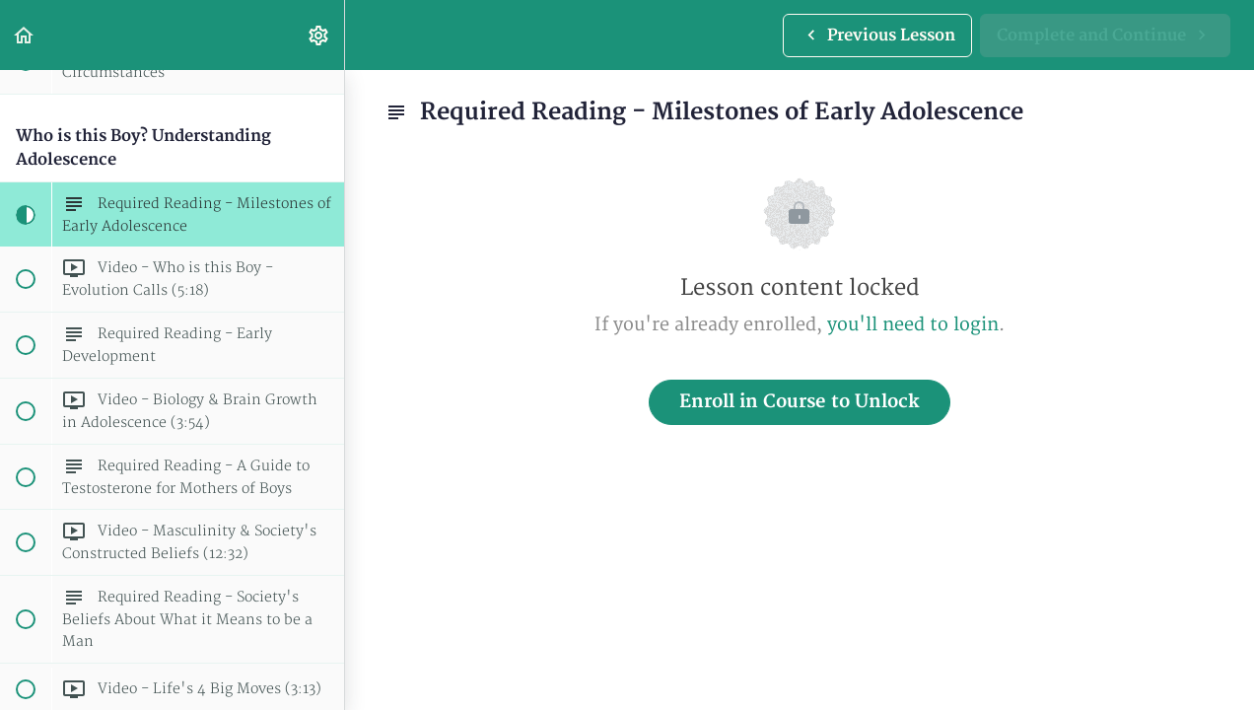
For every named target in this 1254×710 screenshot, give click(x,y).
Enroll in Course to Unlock (799, 401)
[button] (24, 35)
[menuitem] (319, 35)
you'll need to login (913, 325)
